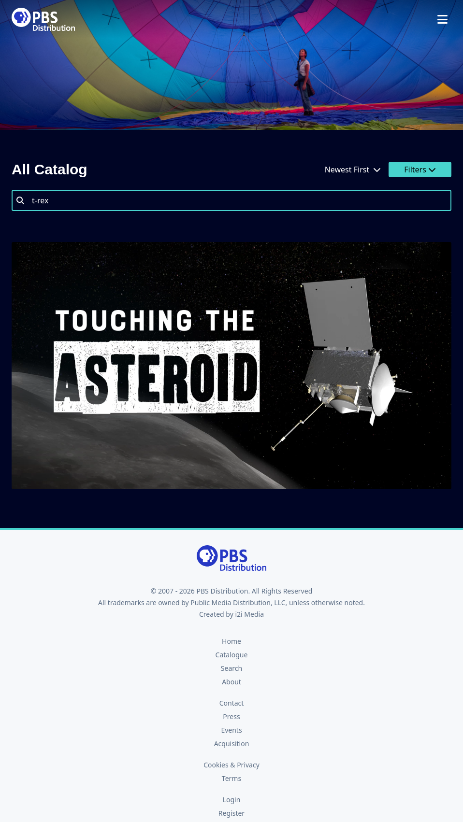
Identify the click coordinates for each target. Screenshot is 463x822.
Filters (420, 169)
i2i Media (249, 614)
